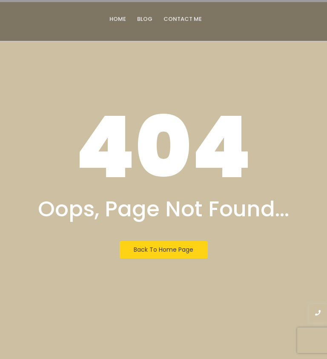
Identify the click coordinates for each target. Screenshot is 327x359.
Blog (144, 19)
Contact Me (183, 19)
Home (117, 19)
